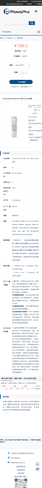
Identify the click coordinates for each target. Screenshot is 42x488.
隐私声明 (21, 473)
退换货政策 (21, 470)
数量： (16, 72)
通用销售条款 (21, 466)
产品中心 (10, 38)
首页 (1, 38)
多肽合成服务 (8, 401)
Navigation (6, 32)
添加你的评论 (37, 107)
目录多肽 (20, 38)
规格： (12, 65)
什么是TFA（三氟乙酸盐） (20, 87)
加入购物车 (22, 82)
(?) (30, 87)
